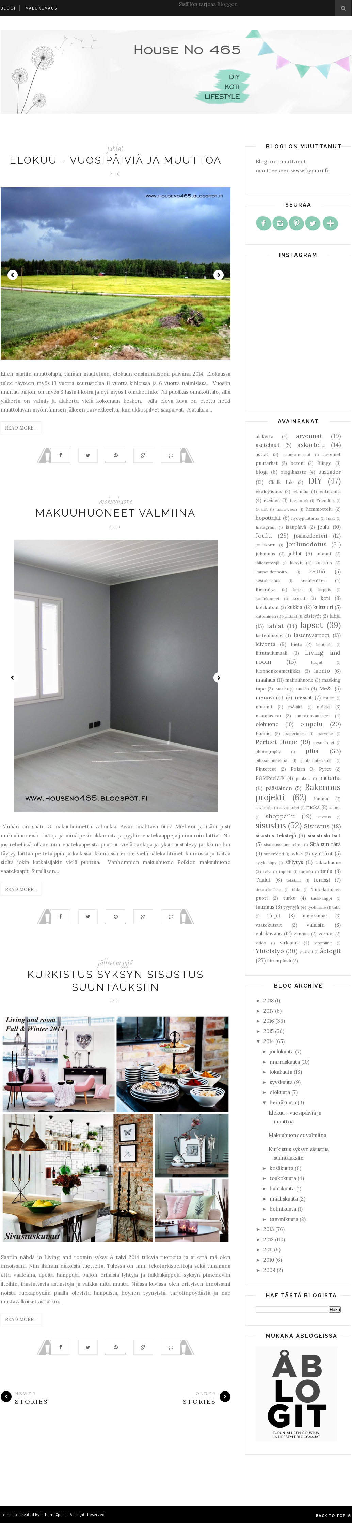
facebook (299, 500)
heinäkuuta (283, 1102)
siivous (324, 816)
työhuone (317, 907)
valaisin (316, 925)
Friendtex (325, 500)
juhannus (265, 553)
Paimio (263, 733)
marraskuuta (285, 1061)
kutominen (266, 616)
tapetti (285, 871)
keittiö (317, 571)
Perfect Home (276, 742)
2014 (268, 1041)
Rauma (321, 798)
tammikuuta (284, 1219)
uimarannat (315, 916)
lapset (311, 625)
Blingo (324, 463)
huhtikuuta (282, 1188)
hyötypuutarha (305, 518)
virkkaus (289, 943)
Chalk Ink (281, 482)
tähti (336, 907)
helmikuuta (283, 1209)
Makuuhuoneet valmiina (115, 513)
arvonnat (309, 436)
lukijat (316, 662)
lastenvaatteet (312, 635)
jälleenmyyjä (115, 963)
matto (302, 689)
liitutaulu (324, 644)
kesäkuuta (281, 1168)
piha (312, 751)
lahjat (275, 626)
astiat (262, 454)
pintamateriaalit (316, 760)
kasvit (296, 563)
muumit (264, 707)
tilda (296, 889)
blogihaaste (293, 472)
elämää (300, 491)
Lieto (296, 644)
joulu (323, 527)
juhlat (116, 148)
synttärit (322, 853)
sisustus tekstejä (276, 835)
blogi (262, 472)
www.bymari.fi (309, 170)
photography (268, 751)
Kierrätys (266, 589)
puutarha (330, 778)
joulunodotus (307, 544)
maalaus (265, 680)
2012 (268, 1239)
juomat (324, 553)
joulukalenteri (310, 535)
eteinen (272, 500)
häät (330, 518)
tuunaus (265, 907)
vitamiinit (323, 942)
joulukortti (265, 544)
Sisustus (317, 826)
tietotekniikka (268, 889)
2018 (268, 1000)
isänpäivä (296, 527)
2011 (268, 1249)
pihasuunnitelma (271, 760)
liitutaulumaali (271, 653)
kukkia (294, 607)
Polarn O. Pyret (311, 769)
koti (325, 598)
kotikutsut (267, 607)
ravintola (264, 807)
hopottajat (268, 517)
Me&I (326, 688)
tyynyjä (291, 907)
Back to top (333, 1515)
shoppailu (280, 816)
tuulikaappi (321, 898)
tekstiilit (293, 880)
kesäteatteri (313, 580)
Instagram (266, 527)
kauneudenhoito (271, 571)
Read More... (21, 428)
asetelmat (268, 445)
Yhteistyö (270, 951)
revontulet (289, 807)
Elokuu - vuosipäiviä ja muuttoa (116, 160)
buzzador (329, 472)
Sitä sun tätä (325, 844)
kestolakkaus (268, 580)
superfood (274, 853)
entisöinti (330, 491)
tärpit (274, 915)
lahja (335, 616)
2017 (268, 1011)
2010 (268, 1260)
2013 (268, 1229)
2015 (268, 1031)
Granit (262, 509)
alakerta (264, 436)
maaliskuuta (284, 1198)
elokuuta (280, 1092)
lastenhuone (269, 635)
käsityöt (312, 616)
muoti (329, 697)
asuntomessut (296, 454)
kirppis (324, 589)
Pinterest (266, 769)
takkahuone (328, 862)
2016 (268, 1021)
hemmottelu (319, 509)
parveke (325, 733)
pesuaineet (323, 742)
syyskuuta (281, 1082)
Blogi (8, 8)
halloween (287, 509)
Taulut (263, 880)
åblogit (330, 951)
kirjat (298, 589)
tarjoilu (306, 871)
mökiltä (295, 707)
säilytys (294, 862)
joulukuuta (282, 1051)
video (261, 942)
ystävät (306, 951)
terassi (322, 880)
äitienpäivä (279, 961)
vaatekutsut (269, 925)
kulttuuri (323, 607)
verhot (326, 934)
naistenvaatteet (313, 716)
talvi (267, 871)
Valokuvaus (41, 8)
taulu (326, 871)
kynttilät (289, 616)
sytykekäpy (266, 862)
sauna (335, 807)
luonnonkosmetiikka (278, 671)
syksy (297, 854)
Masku (281, 689)
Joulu (264, 535)
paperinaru (295, 733)
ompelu (311, 724)
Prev (12, 275)
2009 (269, 1270)
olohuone (267, 724)
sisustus (271, 825)
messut (303, 697)
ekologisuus (269, 491)
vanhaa (301, 934)
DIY (315, 481)
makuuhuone (115, 501)
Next (218, 275)
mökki (323, 707)
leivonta (265, 644)
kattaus (323, 563)
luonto (322, 671)
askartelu (311, 445)
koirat (299, 598)
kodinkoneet (267, 598)
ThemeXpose (55, 1514)
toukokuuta (283, 1178)
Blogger (226, 4)
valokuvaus (269, 933)
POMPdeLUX (270, 778)
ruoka (313, 807)
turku (289, 898)
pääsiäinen (279, 788)
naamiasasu (268, 716)
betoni (298, 463)
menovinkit (270, 697)
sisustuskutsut (324, 835)
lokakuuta (281, 1072)
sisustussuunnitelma (283, 844)
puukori (303, 778)
